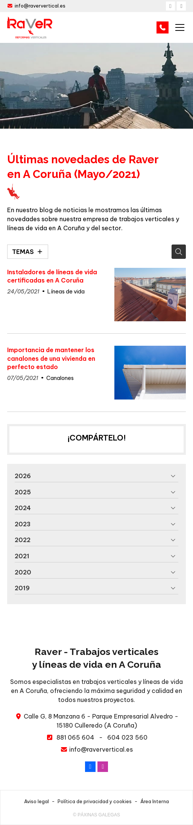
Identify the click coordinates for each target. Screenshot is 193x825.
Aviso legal (36, 801)
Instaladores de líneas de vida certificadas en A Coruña (52, 276)
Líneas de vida (66, 291)
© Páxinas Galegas (96, 814)
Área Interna (154, 801)
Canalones (60, 378)
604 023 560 (127, 737)
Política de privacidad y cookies (95, 801)
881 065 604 (75, 737)
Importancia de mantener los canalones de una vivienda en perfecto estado (51, 358)
